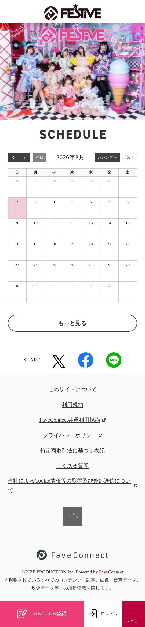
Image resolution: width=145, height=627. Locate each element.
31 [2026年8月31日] (36, 286)
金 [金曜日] (109, 172)
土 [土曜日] (128, 172)
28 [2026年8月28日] (109, 265)
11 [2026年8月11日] (54, 223)
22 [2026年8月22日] (128, 244)
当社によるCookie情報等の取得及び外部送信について (72, 485)
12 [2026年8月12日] (72, 223)
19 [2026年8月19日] (72, 244)
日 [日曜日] (17, 172)
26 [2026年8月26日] (72, 265)
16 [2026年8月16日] (17, 244)
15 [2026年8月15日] (128, 223)
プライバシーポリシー (72, 435)
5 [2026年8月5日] (72, 202)
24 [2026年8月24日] (36, 265)
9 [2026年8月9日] (17, 223)
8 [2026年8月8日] (128, 202)
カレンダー (107, 157)
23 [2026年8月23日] (17, 265)
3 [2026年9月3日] (91, 286)
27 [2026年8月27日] (91, 265)
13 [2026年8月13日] (91, 223)
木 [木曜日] (91, 172)
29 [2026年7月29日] (72, 181)
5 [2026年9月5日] (128, 286)
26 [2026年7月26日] (17, 181)
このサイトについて (72, 389)
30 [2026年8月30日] (17, 286)
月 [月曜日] (36, 172)
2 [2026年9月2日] (72, 286)
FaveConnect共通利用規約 (72, 420)
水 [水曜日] (72, 172)
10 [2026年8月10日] (36, 223)
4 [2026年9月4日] (109, 286)
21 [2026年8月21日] (109, 244)
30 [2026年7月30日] (91, 181)
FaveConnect (111, 571)
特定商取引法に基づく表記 (72, 450)
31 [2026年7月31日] (109, 181)
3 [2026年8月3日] (36, 202)
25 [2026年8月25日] (54, 265)
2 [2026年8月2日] (17, 202)
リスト (129, 157)
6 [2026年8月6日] (91, 202)
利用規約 (72, 405)
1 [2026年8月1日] (128, 181)
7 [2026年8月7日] (109, 202)
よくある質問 (72, 466)
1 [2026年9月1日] (54, 286)
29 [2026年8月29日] (128, 265)
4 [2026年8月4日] (54, 202)
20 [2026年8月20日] (91, 244)
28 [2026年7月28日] (54, 181)
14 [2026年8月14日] (109, 223)
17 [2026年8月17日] (36, 244)
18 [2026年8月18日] (54, 244)
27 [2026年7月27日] (36, 181)
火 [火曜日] (54, 172)
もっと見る (72, 323)
